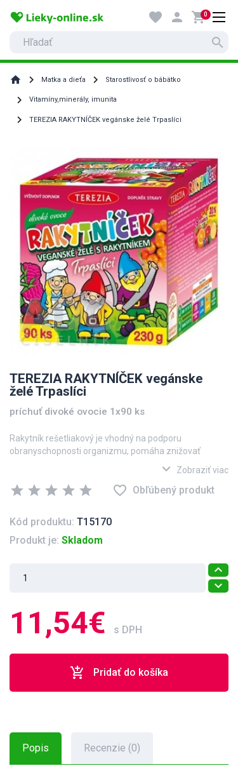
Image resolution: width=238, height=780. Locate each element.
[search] (119, 42)
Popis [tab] (35, 748)
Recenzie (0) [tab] (112, 748)
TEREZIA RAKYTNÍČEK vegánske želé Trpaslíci (105, 120)
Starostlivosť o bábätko (143, 80)
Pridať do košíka (119, 672)
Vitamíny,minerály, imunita (73, 99)
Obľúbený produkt (163, 490)
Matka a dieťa (63, 80)
